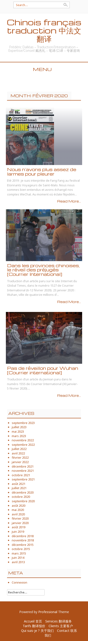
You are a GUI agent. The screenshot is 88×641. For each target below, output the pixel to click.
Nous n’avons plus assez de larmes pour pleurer (41, 171)
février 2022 (20, 457)
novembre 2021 (23, 471)
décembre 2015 (23, 545)
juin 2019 (18, 531)
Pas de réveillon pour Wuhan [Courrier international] (42, 370)
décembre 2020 (23, 492)
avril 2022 (18, 453)
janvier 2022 (20, 462)
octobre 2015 (21, 549)
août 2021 (18, 484)
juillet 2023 (19, 427)
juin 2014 (18, 557)
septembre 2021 (23, 479)
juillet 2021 (19, 488)
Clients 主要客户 (61, 626)
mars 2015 (19, 553)
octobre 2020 (21, 497)
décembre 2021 (23, 466)
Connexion (19, 582)
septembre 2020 (23, 501)
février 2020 (20, 518)
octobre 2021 (21, 475)
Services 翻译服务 (58, 621)
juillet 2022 (19, 449)
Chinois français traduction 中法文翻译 (44, 30)
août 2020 (18, 505)
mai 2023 (18, 431)
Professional (47, 612)
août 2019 (18, 527)
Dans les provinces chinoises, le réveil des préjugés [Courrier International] (43, 269)
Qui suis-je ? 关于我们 (37, 630)
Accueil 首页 (33, 621)
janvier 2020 (20, 523)
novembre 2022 (23, 440)
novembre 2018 (23, 540)
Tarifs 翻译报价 (34, 626)
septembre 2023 (23, 423)
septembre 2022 (23, 444)
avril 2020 (18, 514)
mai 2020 (18, 510)
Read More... (69, 201)
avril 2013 (18, 562)
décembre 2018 (23, 536)
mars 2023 (19, 436)
